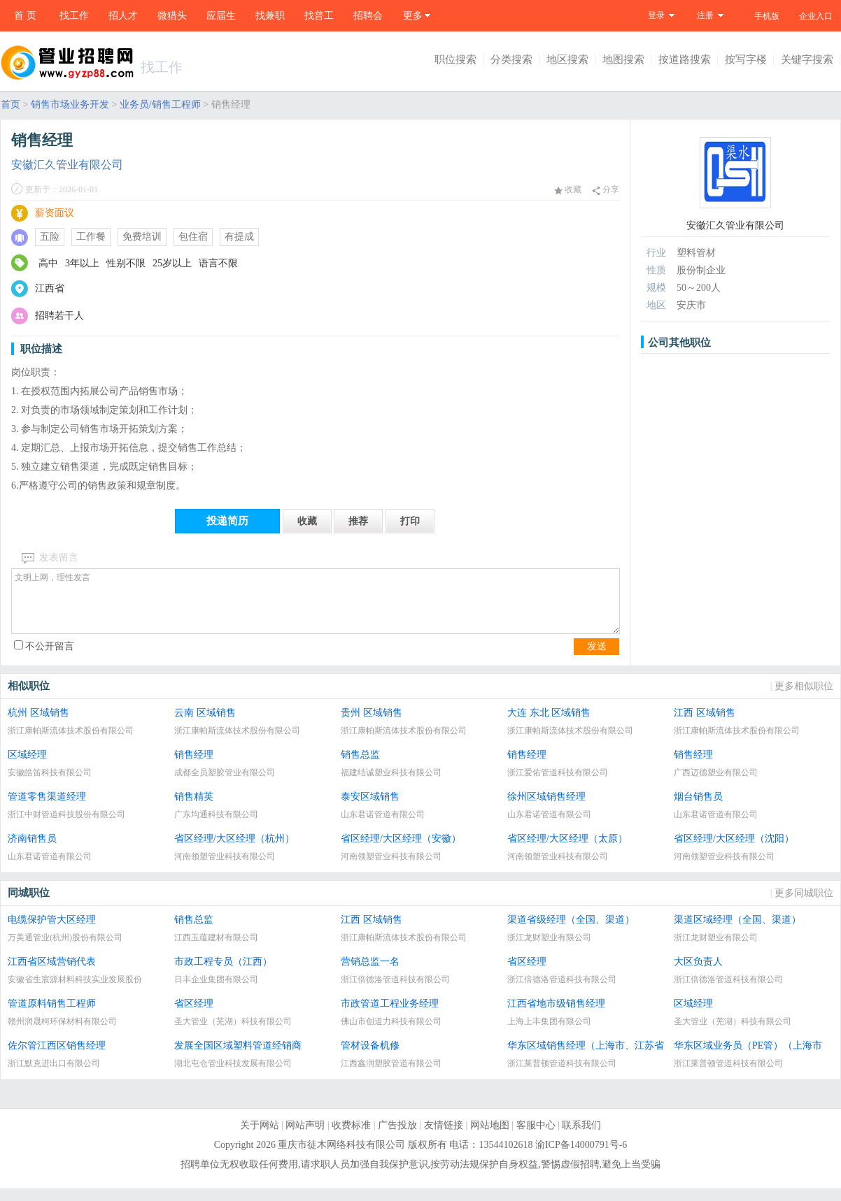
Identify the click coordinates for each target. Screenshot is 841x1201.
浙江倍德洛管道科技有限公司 (395, 992)
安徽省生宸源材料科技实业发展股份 (75, 992)
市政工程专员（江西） (223, 974)
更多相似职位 (804, 698)
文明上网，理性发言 (315, 607)
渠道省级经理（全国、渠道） (571, 932)
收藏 (567, 189)
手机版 (766, 16)
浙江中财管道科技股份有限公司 (66, 827)
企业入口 (816, 16)
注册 (705, 15)
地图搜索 (623, 59)
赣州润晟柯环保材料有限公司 (62, 1034)
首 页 (25, 15)
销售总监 (360, 767)
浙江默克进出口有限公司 (54, 1076)
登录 (656, 15)
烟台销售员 (698, 809)
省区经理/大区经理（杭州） (234, 851)
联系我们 (581, 1137)
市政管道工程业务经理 (390, 1016)
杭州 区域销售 (38, 725)
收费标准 (351, 1137)
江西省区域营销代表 (52, 974)
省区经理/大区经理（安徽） (401, 851)
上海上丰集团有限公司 (549, 1034)
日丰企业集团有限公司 (216, 992)
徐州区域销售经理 (546, 809)
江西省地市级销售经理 (556, 1016)
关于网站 (259, 1137)
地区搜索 (567, 59)
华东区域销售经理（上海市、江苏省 (585, 1058)
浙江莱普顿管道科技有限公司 (561, 1076)
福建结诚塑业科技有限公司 (391, 785)
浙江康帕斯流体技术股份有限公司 (71, 743)
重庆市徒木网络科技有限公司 (341, 1157)
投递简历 (227, 520)
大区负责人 (698, 974)
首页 (10, 104)
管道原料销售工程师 (52, 1016)
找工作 (74, 15)
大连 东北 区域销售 (549, 725)
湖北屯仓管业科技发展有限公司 (233, 1076)
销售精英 (193, 809)
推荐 (358, 521)
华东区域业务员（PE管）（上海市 (748, 1058)
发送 (597, 659)
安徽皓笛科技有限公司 (50, 785)
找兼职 (270, 15)
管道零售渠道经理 (47, 809)
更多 (413, 15)
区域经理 (27, 767)
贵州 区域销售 (371, 725)
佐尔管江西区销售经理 (57, 1058)
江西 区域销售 (704, 725)
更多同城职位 (804, 905)
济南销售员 (32, 851)
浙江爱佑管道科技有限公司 (557, 785)
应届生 (221, 15)
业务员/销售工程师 (160, 104)
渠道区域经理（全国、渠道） (737, 932)
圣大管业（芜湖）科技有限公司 (233, 1034)
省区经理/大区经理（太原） (567, 851)
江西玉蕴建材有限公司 (216, 950)
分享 (605, 190)
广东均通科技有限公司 (216, 827)
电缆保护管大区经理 (52, 932)
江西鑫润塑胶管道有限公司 (391, 1076)
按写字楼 (746, 59)
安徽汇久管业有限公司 (67, 165)
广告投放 (397, 1137)
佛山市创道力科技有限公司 (391, 1034)
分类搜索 (511, 59)
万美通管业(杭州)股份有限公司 (65, 950)
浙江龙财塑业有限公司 (549, 950)
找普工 (319, 15)
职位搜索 (455, 59)
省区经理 (526, 974)
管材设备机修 (370, 1058)
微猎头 (172, 15)
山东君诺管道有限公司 (383, 827)
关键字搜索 (807, 59)
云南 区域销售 (205, 725)
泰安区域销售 (370, 809)
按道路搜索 (684, 59)
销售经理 (193, 767)
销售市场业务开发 (70, 104)
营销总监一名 (370, 974)
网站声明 (305, 1137)
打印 (410, 521)
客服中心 (536, 1137)
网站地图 (489, 1137)
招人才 (123, 15)
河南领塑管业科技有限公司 (224, 869)
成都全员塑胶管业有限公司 (224, 785)
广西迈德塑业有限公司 (716, 785)
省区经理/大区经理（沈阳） (734, 851)
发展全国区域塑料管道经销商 (238, 1058)
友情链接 (443, 1137)
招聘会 (368, 15)
